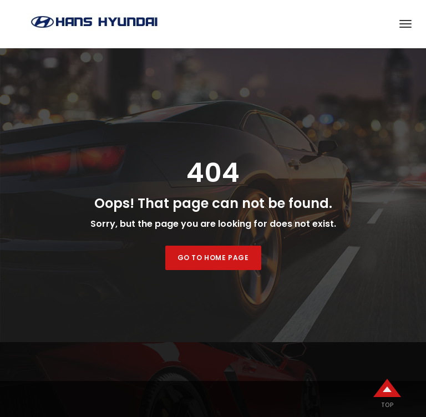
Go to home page (213, 257)
